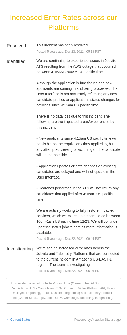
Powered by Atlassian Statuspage (97, 320)
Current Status (18, 320)
